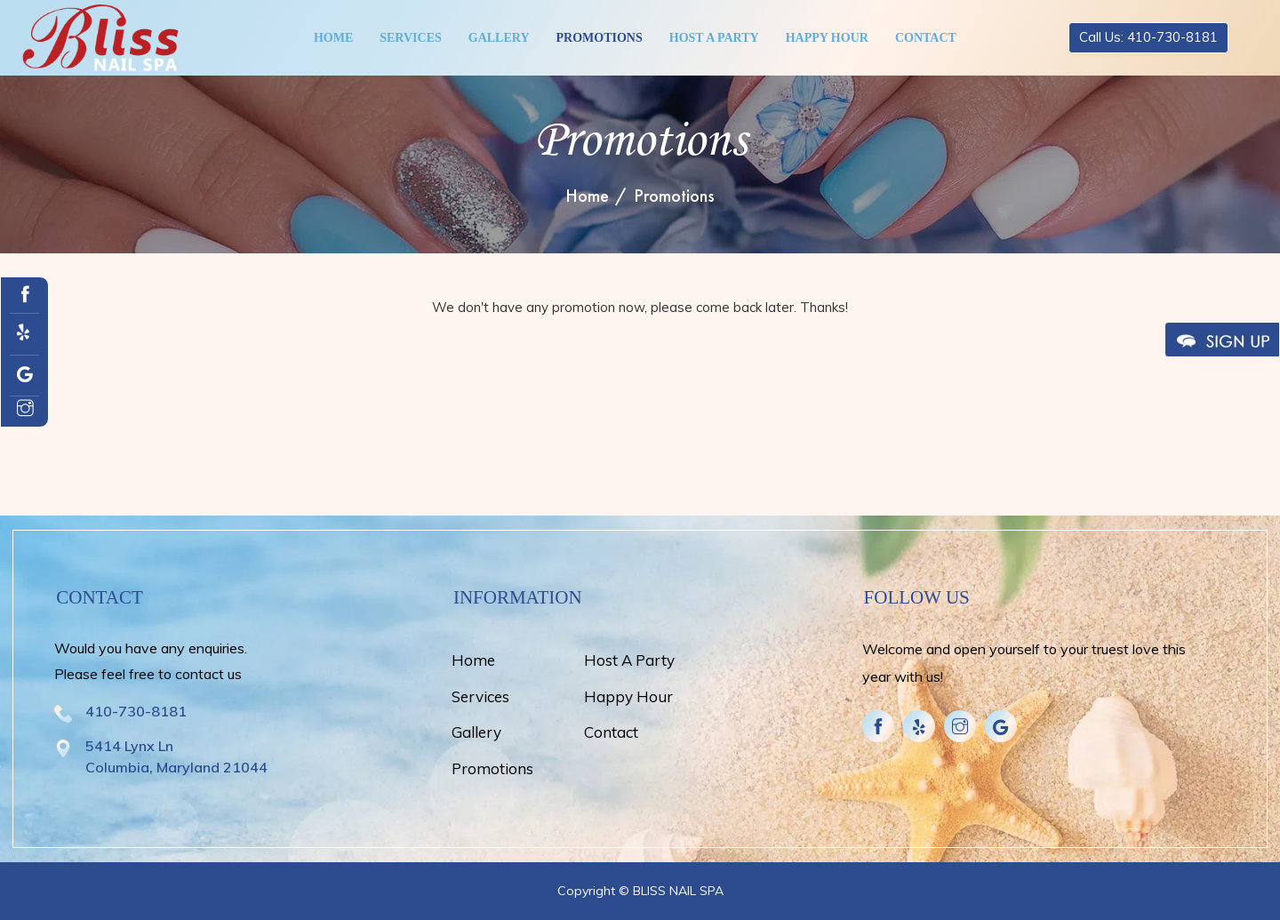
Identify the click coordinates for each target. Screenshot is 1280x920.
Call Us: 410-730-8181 (1148, 36)
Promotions (599, 37)
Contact (925, 37)
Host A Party (714, 37)
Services (411, 37)
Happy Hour (827, 37)
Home (333, 37)
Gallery (499, 37)
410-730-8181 (136, 711)
